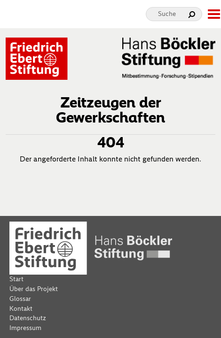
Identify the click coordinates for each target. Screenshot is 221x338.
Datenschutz (27, 318)
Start (16, 279)
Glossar (20, 299)
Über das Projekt (33, 289)
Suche (167, 14)
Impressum (25, 328)
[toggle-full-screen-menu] (213, 14)
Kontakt (20, 309)
